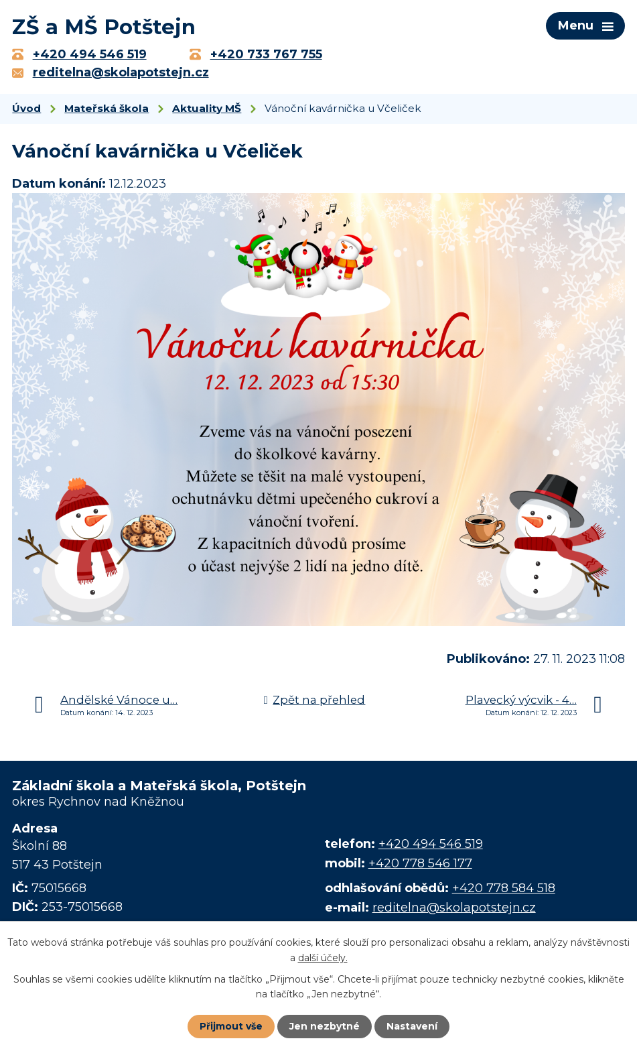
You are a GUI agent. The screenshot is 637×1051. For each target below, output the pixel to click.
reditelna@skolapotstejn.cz (454, 907)
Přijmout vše (231, 1026)
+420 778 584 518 (503, 888)
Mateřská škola (106, 108)
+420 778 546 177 (420, 863)
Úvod (26, 108)
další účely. (323, 957)
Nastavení (411, 1026)
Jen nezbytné (324, 1026)
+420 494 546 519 (430, 844)
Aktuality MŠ (206, 108)
